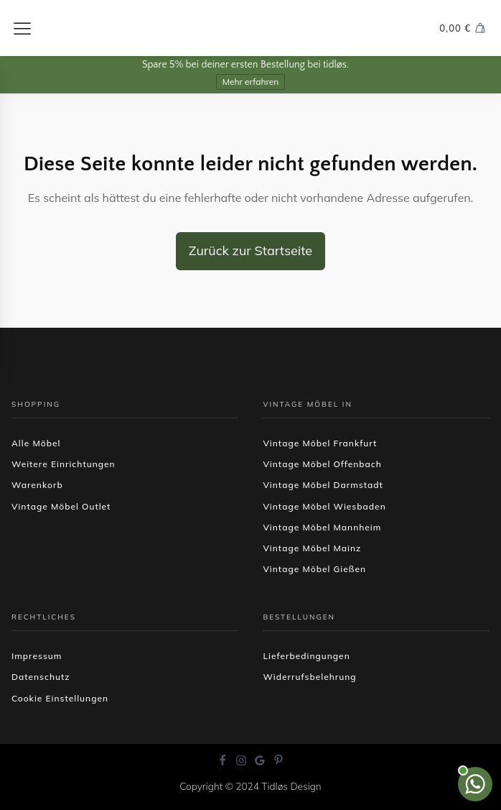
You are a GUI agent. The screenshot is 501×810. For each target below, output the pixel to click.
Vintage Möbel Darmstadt (323, 484)
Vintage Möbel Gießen (314, 568)
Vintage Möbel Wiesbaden (324, 506)
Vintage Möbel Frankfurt (320, 443)
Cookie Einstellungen (59, 698)
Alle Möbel (35, 443)
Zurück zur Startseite (250, 250)
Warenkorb (37, 484)
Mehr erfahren (251, 81)
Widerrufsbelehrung (309, 676)
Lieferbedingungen (306, 655)
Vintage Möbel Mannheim (322, 527)
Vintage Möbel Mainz (312, 548)
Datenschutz (40, 676)
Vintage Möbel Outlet (61, 506)
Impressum (36, 655)
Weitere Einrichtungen (63, 464)
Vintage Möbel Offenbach (322, 464)
